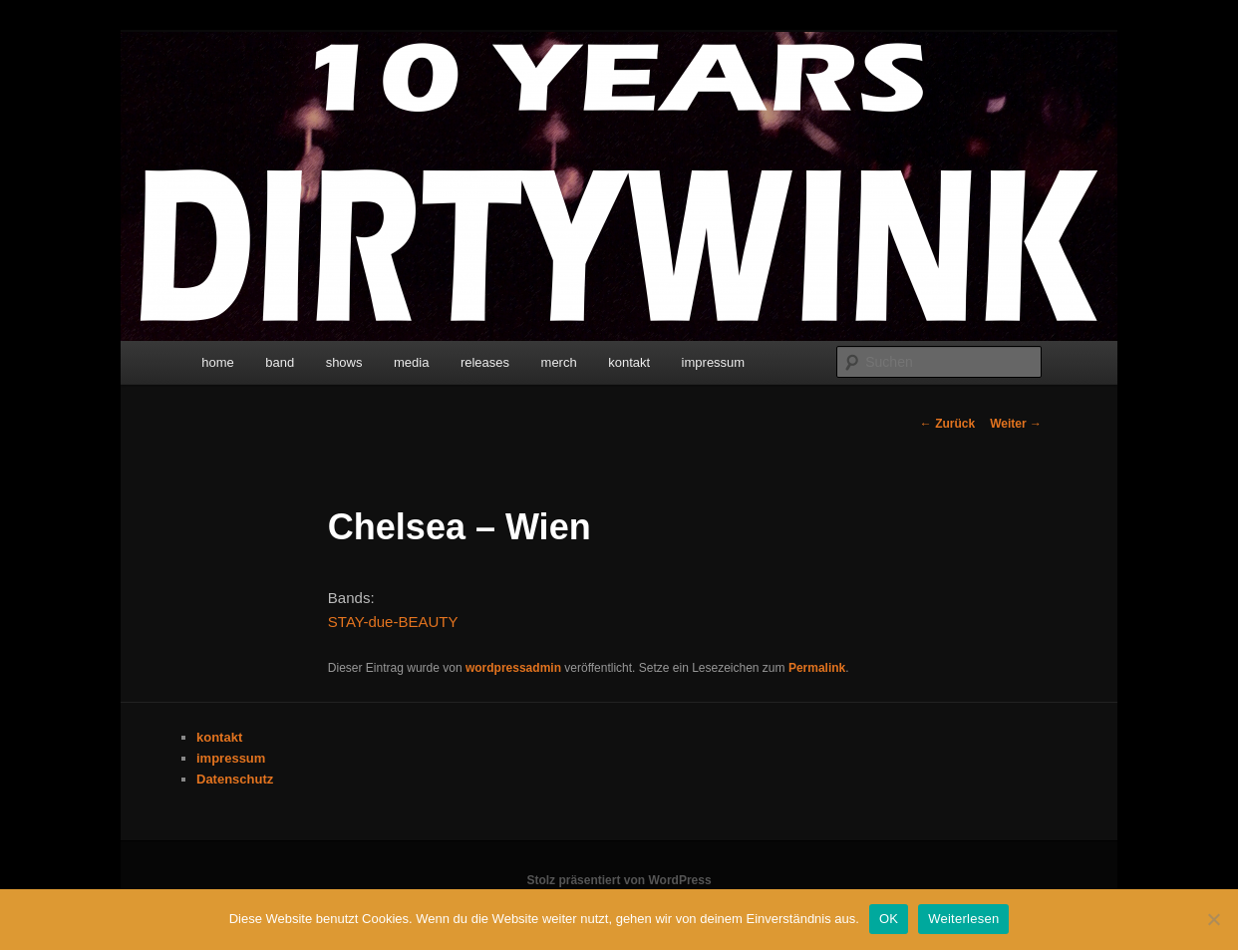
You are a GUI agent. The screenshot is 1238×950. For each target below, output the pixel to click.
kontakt (629, 362)
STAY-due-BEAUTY (393, 621)
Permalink (816, 668)
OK (888, 918)
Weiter (1016, 424)
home (217, 362)
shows (344, 362)
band (279, 362)
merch (559, 362)
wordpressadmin (513, 668)
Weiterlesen (963, 918)
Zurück (947, 424)
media (411, 362)
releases (485, 362)
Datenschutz (234, 779)
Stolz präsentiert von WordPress (618, 880)
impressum (714, 362)
